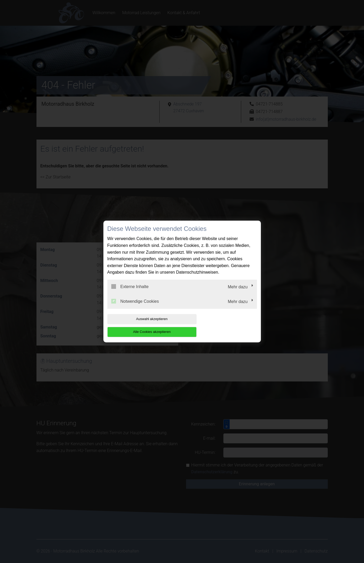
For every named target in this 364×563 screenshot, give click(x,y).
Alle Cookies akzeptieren (223, 325)
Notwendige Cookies (135, 307)
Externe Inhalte (130, 293)
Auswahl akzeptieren (141, 325)
